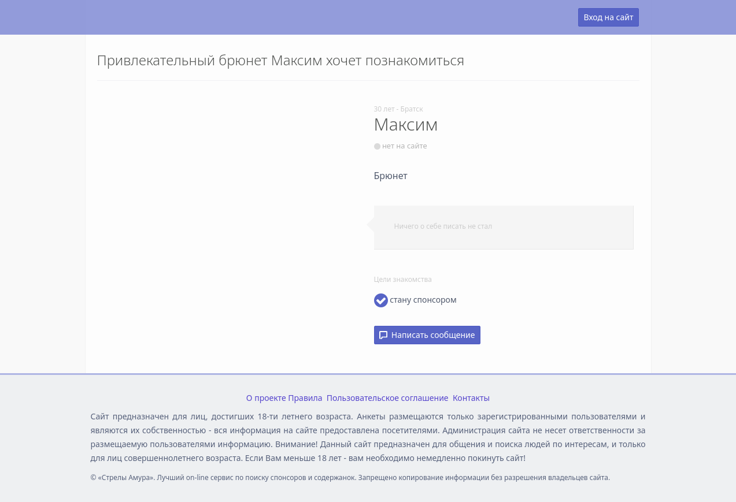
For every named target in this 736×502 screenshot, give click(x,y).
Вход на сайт (608, 17)
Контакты (471, 397)
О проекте (266, 397)
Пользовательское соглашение (388, 397)
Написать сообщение (427, 334)
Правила (305, 397)
